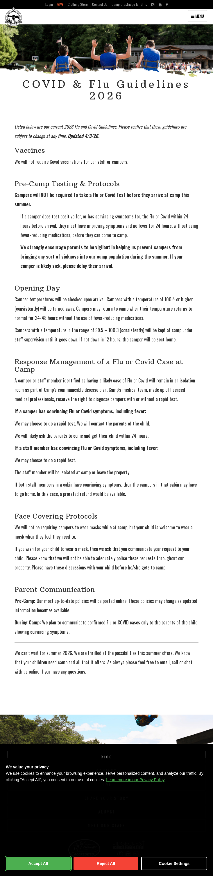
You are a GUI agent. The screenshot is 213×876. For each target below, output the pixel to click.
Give (60, 4)
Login (49, 4)
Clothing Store (78, 4)
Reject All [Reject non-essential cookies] (106, 863)
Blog (106, 757)
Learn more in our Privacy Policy (135, 779)
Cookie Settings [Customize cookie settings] (174, 863)
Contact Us (99, 4)
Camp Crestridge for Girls (129, 4)
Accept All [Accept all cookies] (38, 863)
